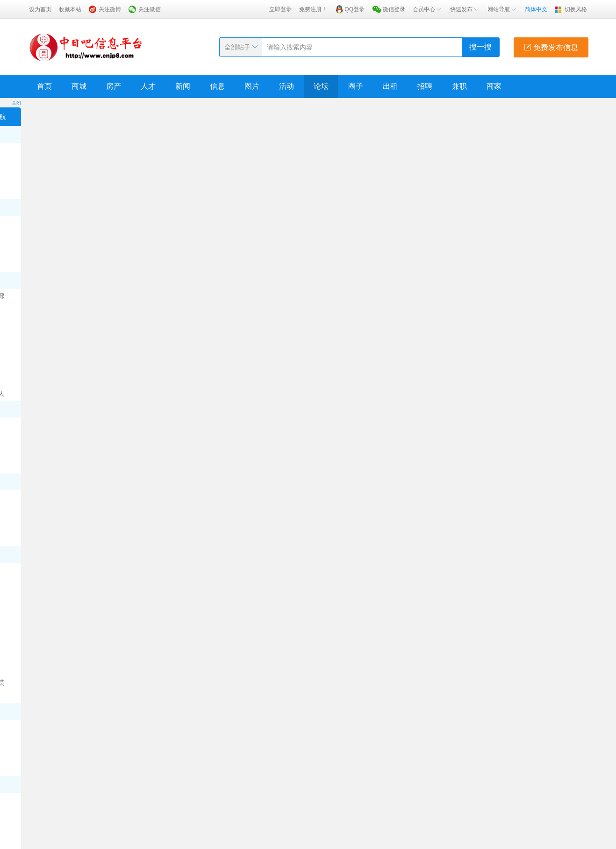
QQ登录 (354, 9)
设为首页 (40, 9)
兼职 (459, 86)
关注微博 (110, 9)
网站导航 (502, 9)
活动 (286, 86)
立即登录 (280, 9)
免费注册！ (313, 9)
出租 (390, 86)
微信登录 (394, 9)
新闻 (182, 86)
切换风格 (576, 9)
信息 (217, 86)
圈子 (355, 86)
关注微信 (149, 9)
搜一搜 (480, 47)
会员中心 (428, 9)
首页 (44, 86)
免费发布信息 (551, 47)
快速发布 (465, 9)
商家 (494, 86)
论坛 (321, 86)
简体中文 (536, 9)
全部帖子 (237, 47)
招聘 (424, 86)
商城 (79, 86)
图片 (251, 86)
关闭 (16, 103)
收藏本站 (70, 9)
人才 (148, 86)
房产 (113, 86)
